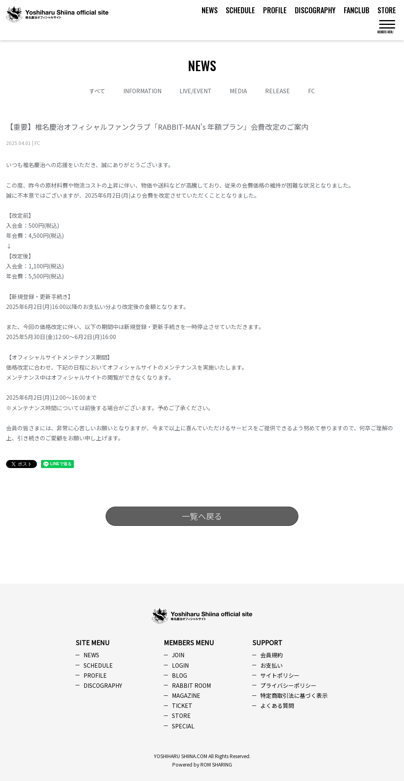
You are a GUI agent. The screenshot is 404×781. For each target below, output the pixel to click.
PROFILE (275, 10)
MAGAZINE (186, 695)
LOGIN (180, 665)
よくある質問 (277, 705)
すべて (97, 91)
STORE (386, 10)
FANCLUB (356, 10)
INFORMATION (142, 91)
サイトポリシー (280, 675)
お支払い (271, 665)
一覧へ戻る (202, 516)
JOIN (178, 655)
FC (311, 91)
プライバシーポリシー (288, 685)
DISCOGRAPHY (315, 10)
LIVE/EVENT (196, 91)
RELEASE (277, 91)
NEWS (210, 10)
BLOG (179, 675)
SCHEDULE (240, 10)
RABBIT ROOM (191, 685)
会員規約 (271, 655)
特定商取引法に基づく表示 (294, 695)
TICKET (182, 705)
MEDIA (238, 91)
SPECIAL (183, 726)
